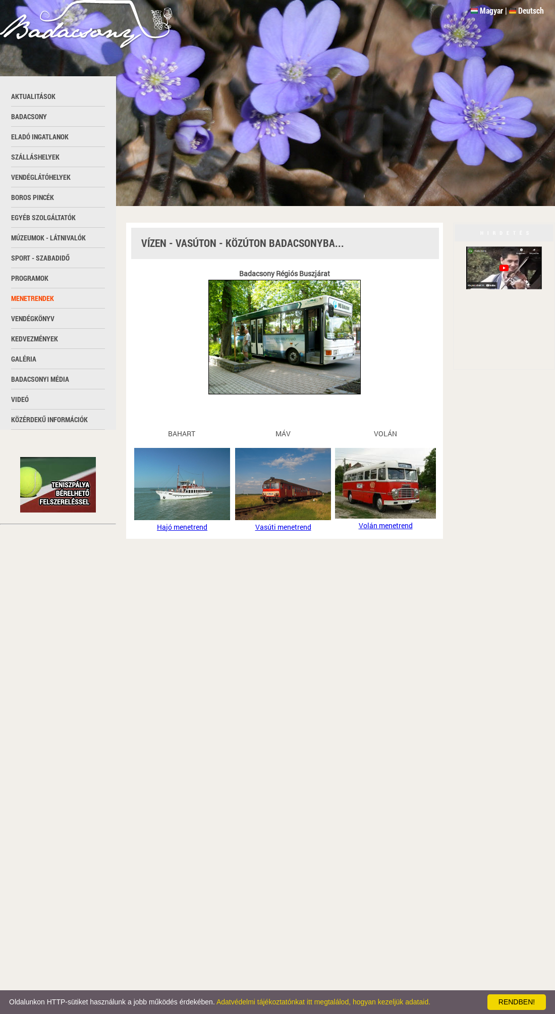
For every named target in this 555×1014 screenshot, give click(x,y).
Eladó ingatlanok (40, 136)
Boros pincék (32, 197)
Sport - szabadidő (40, 258)
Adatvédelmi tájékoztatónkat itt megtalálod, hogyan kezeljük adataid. (323, 1002)
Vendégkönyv (32, 318)
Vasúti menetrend (283, 527)
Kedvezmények (34, 338)
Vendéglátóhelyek (41, 177)
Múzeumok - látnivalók (48, 237)
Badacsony (29, 116)
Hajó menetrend (182, 527)
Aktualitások (33, 96)
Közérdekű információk (49, 419)
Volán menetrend (386, 525)
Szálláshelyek (35, 157)
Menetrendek (32, 298)
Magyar (491, 10)
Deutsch (531, 10)
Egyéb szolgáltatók (43, 217)
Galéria (23, 359)
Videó (20, 399)
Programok (29, 278)
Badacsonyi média (40, 379)
